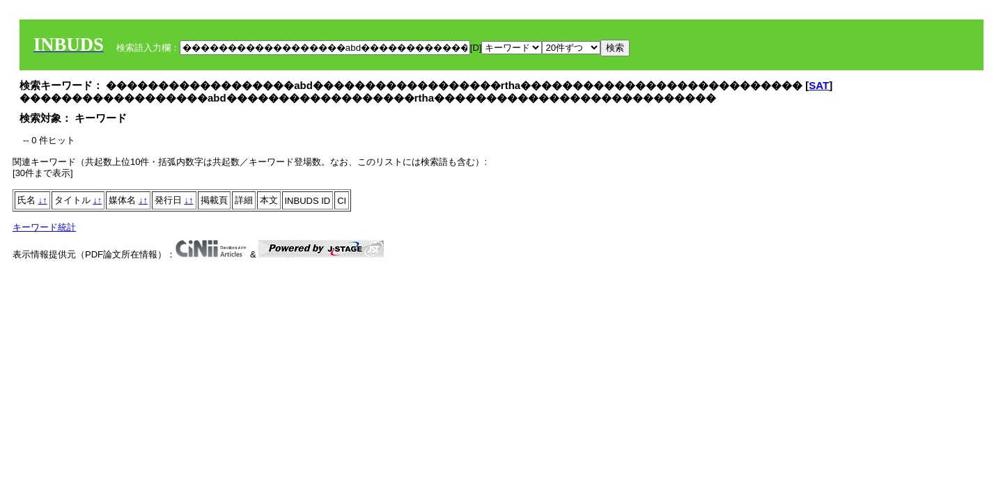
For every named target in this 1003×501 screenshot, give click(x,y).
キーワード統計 (44, 227)
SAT (819, 85)
